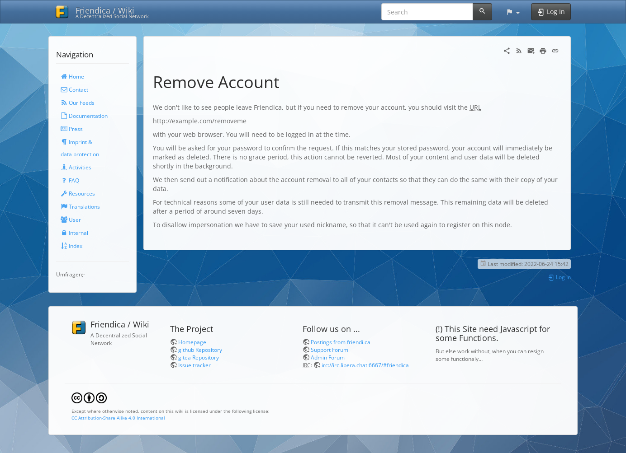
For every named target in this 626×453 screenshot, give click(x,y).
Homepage (192, 342)
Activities (76, 167)
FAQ (70, 180)
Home (72, 76)
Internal (74, 232)
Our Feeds (78, 102)
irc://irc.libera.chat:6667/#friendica (365, 365)
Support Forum (329, 349)
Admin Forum (328, 357)
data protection (80, 154)
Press (72, 128)
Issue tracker (194, 365)
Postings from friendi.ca (340, 342)
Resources (78, 193)
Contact (74, 89)
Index (71, 245)
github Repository (200, 349)
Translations (80, 206)
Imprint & (76, 141)
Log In (559, 276)
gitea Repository (198, 357)
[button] (512, 11)
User (71, 219)
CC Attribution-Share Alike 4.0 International (118, 418)
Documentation (84, 115)
